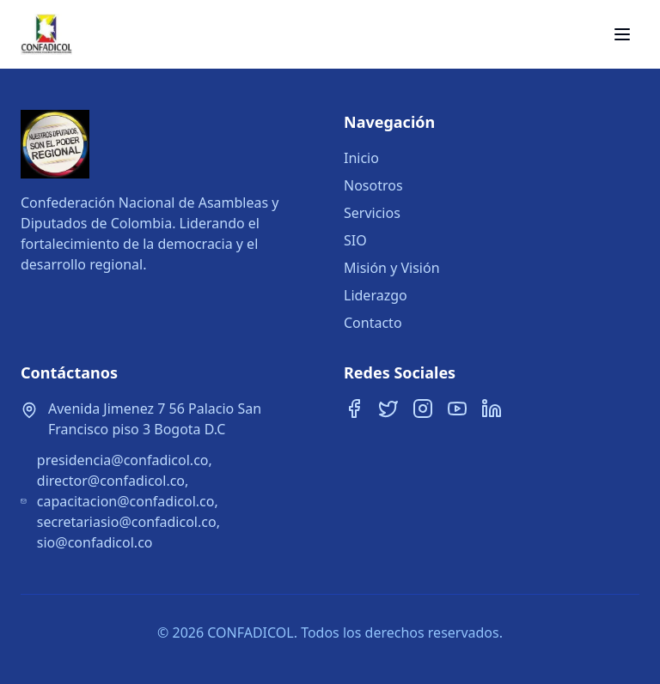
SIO (355, 240)
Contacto (373, 322)
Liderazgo (375, 295)
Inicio (361, 157)
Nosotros (373, 185)
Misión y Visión (392, 267)
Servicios (372, 212)
